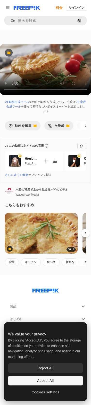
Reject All (45, 368)
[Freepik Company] (45, 289)
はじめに (48, 319)
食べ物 (51, 262)
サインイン (76, 7)
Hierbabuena (31, 158)
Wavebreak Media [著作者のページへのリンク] (27, 194)
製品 (48, 306)
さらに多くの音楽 (16, 175)
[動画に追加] (45, 160)
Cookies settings (45, 392)
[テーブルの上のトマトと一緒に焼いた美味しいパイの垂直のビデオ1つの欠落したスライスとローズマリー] (41, 233)
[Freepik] (27, 8)
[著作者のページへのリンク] (9, 191)
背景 (12, 262)
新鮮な (70, 262)
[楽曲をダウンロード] (54, 160)
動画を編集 (22, 127)
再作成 (58, 127)
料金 (59, 8)
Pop (27, 163)
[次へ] (85, 125)
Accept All (45, 381)
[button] (10, 20)
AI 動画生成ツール (17, 102)
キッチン (31, 262)
